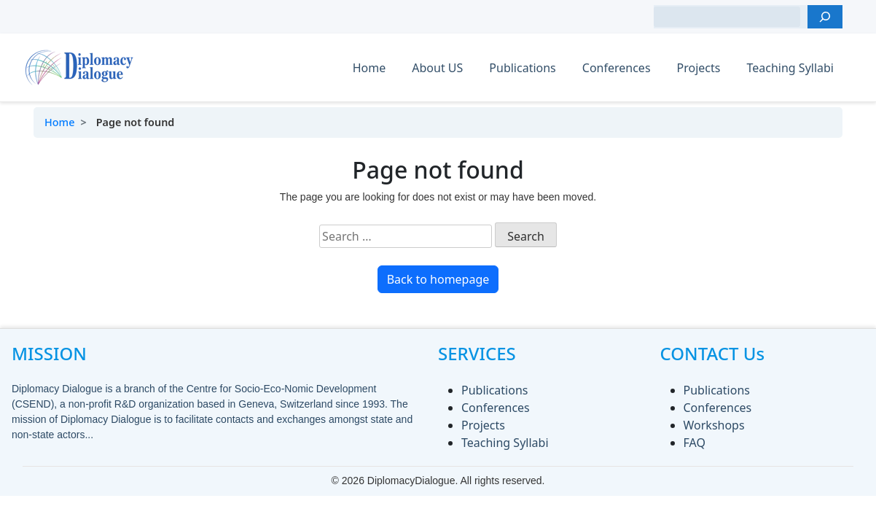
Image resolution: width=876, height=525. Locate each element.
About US (437, 68)
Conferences (616, 68)
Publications (522, 68)
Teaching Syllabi (790, 68)
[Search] (824, 16)
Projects (699, 68)
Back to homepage (438, 279)
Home (369, 68)
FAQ (694, 443)
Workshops (714, 425)
